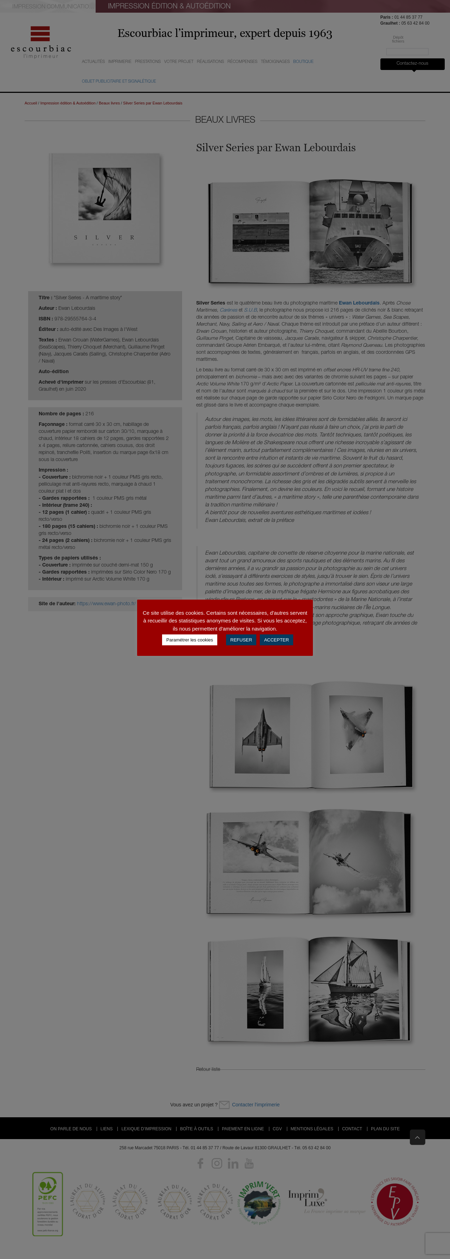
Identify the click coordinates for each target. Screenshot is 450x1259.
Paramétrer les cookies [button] (189, 640)
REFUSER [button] (241, 640)
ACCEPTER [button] (276, 640)
